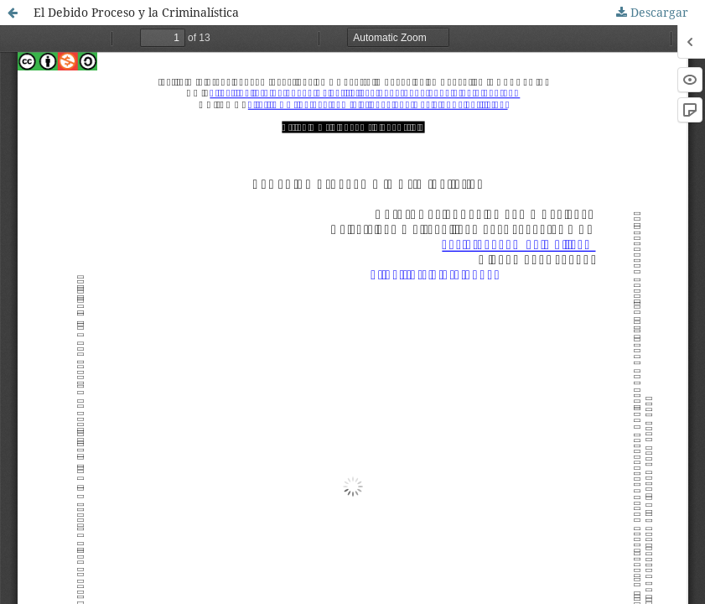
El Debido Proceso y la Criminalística (136, 12)
